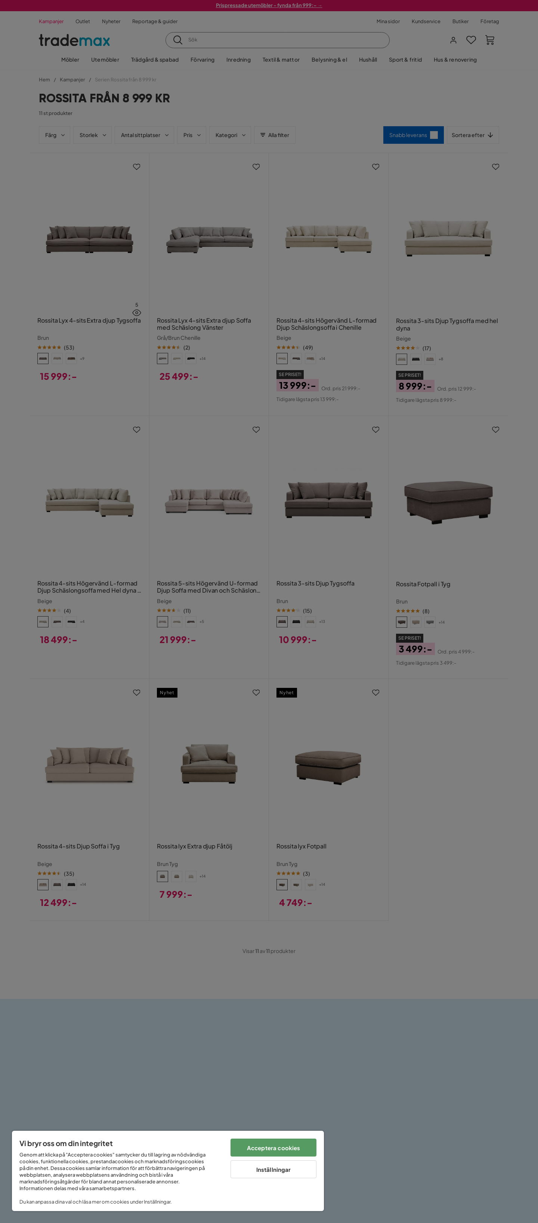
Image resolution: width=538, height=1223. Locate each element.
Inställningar (273, 1169)
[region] (168, 1171)
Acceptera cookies (273, 1147)
